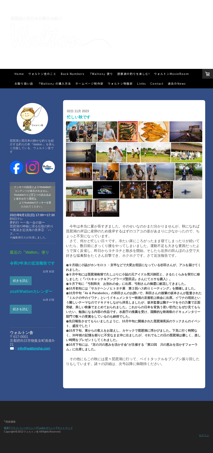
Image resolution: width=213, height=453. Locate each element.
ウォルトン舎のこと (42, 74)
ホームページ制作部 (89, 83)
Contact (157, 83)
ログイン (204, 435)
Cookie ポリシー (46, 427)
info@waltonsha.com (34, 348)
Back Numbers (73, 74)
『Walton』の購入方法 (54, 83)
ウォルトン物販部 (120, 83)
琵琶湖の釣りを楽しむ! (133, 74)
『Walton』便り (101, 74)
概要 (6, 427)
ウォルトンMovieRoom (171, 74)
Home (19, 74)
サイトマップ (65, 427)
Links (141, 83)
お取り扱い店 (23, 83)
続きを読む (21, 280)
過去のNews (177, 83)
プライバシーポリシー (23, 427)
